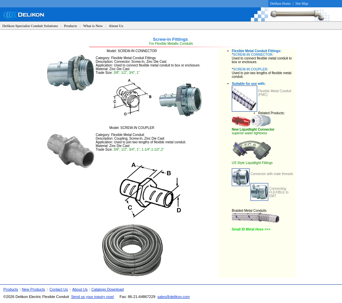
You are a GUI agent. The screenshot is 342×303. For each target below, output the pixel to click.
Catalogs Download (107, 289)
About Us (116, 26)
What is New (93, 26)
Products (70, 26)
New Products (33, 289)
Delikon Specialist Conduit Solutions (30, 26)
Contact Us (58, 289)
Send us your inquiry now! (92, 297)
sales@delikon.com (173, 297)
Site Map (302, 3)
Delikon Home (280, 3)
